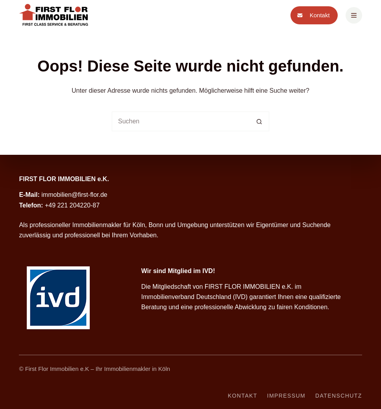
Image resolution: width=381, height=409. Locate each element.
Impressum (286, 395)
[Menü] (354, 15)
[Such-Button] (259, 121)
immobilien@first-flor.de (74, 194)
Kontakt (311, 15)
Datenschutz (338, 395)
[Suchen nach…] (181, 121)
